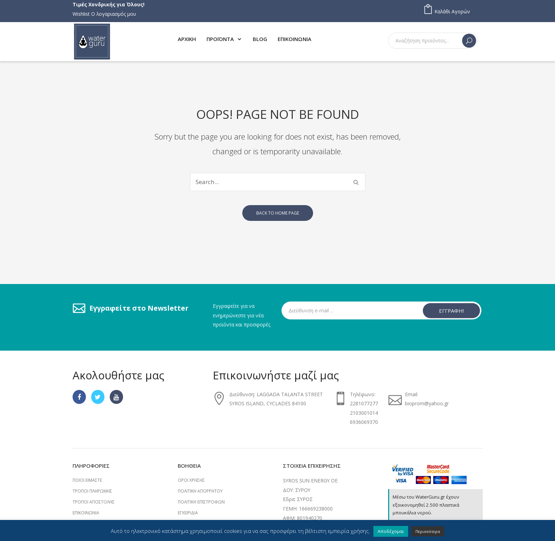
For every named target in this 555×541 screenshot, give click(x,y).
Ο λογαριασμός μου (113, 14)
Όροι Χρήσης (191, 480)
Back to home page (277, 213)
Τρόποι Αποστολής (94, 502)
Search (469, 41)
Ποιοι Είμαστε (87, 480)
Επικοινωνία (86, 513)
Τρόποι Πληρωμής (92, 491)
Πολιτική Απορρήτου (200, 491)
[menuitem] (187, 39)
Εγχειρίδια (188, 513)
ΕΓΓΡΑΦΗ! (451, 310)
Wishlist (81, 14)
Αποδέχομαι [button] (391, 531)
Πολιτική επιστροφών (201, 502)
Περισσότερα (427, 531)
